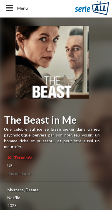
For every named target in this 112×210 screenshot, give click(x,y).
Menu (16, 8)
